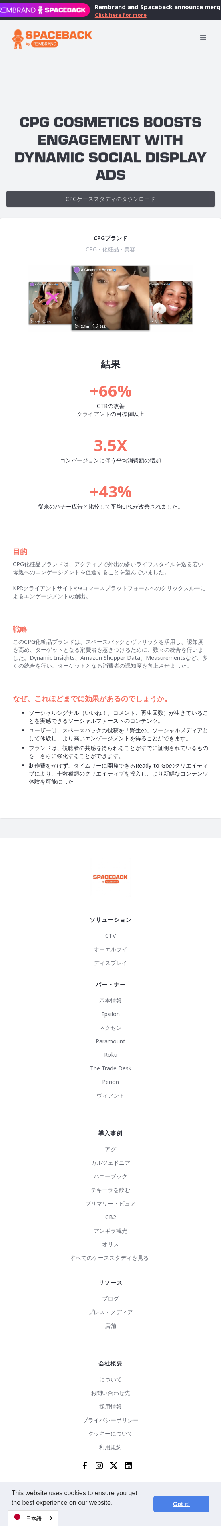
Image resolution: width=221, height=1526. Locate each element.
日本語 (27, 1517)
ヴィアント (110, 1095)
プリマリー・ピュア (110, 1203)
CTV (110, 936)
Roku (110, 1055)
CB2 (110, 1217)
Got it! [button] (181, 1504)
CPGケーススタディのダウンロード (110, 199)
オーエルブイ (110, 949)
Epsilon (110, 1014)
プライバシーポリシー (110, 1420)
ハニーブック (110, 1176)
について (110, 1379)
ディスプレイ (110, 963)
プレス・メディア (110, 1312)
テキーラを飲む (110, 1190)
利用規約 (110, 1447)
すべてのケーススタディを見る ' (110, 1258)
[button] (203, 37)
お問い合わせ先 (110, 1393)
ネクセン (110, 1028)
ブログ (110, 1298)
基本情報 (110, 1000)
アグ (110, 1149)
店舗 (110, 1326)
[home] (52, 37)
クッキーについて (110, 1434)
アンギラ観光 (110, 1231)
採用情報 (110, 1406)
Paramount (110, 1041)
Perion (110, 1082)
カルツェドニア (110, 1163)
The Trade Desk (110, 1068)
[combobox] (33, 1518)
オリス (110, 1244)
